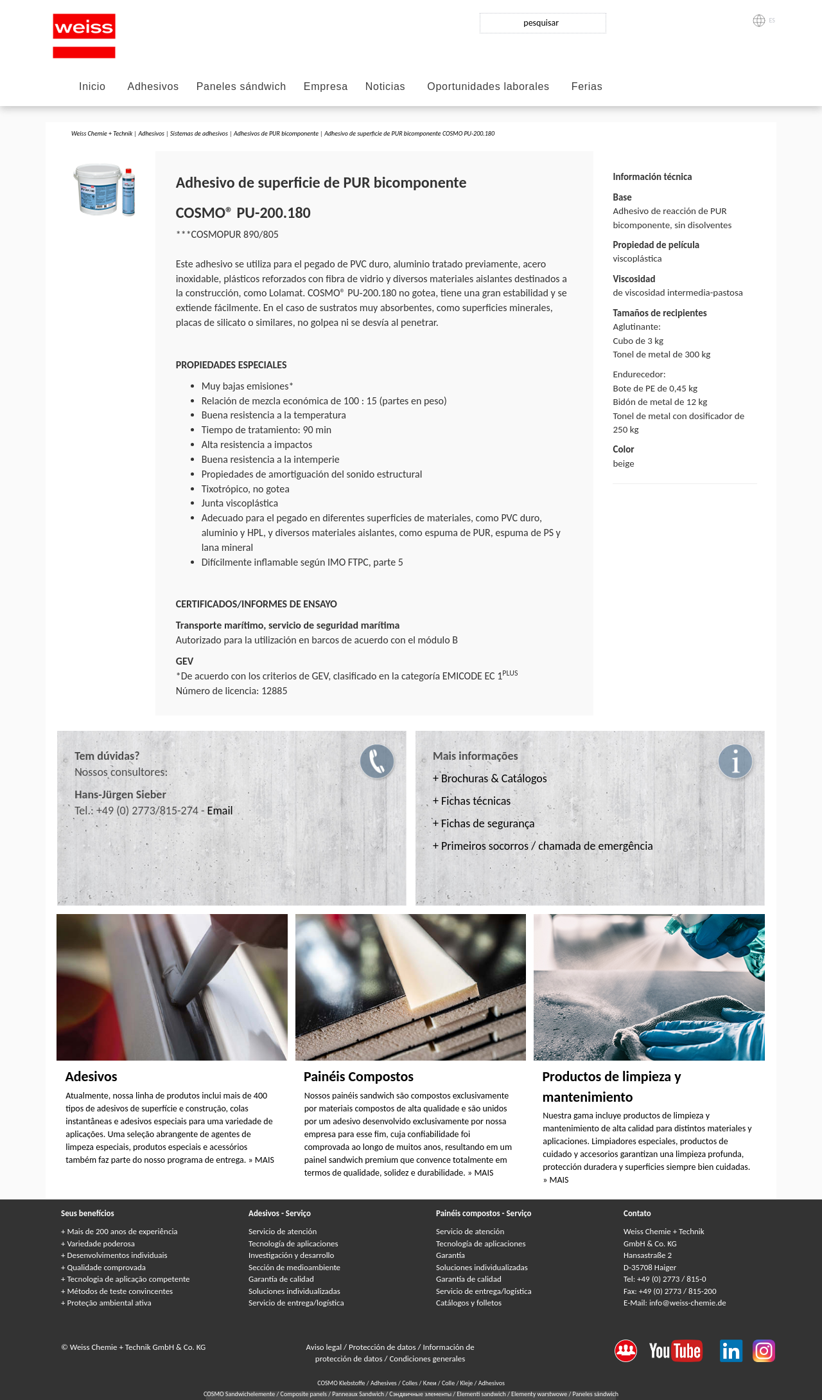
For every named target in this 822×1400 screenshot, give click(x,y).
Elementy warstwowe (539, 1394)
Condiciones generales (427, 1358)
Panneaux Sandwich (358, 1394)
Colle (448, 1383)
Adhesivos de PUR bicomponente (276, 133)
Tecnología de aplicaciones (293, 1243)
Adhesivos (153, 86)
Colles (409, 1383)
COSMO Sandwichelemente (240, 1394)
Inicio (92, 86)
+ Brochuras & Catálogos (490, 778)
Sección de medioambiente (294, 1267)
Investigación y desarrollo (291, 1255)
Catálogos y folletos (469, 1302)
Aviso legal (325, 1347)
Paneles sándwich (241, 86)
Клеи (430, 1383)
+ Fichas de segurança (484, 823)
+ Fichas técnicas (472, 801)
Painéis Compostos (359, 1076)
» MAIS (261, 1159)
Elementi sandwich (482, 1394)
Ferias (587, 86)
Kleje (466, 1383)
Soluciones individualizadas (294, 1291)
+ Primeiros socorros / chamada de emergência (543, 846)
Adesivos (91, 1076)
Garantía (450, 1255)
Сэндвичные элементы (421, 1394)
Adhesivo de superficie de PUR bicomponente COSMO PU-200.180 (409, 133)
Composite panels (305, 1394)
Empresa (326, 86)
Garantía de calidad (281, 1279)
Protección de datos (383, 1347)
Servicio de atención (283, 1231)
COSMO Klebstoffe (341, 1383)
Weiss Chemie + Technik (101, 133)
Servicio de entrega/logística (296, 1302)
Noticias (385, 86)
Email (220, 810)
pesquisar (541, 22)
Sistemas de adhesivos (199, 133)
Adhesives (384, 1383)
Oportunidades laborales (488, 86)
